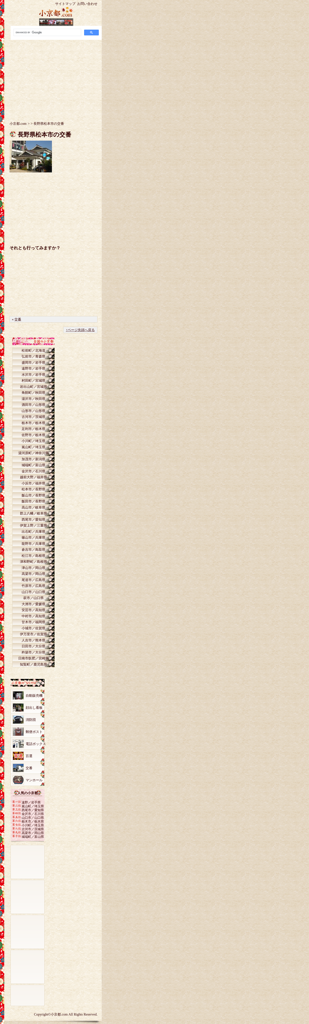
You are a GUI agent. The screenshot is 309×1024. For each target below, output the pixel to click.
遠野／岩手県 (31, 802)
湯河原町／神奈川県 (33, 453)
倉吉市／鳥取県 (33, 550)
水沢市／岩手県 (33, 375)
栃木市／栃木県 (33, 423)
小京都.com (18, 124)
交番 (17, 319)
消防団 (31, 720)
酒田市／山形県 (33, 405)
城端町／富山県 (33, 465)
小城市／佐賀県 (33, 628)
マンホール (34, 780)
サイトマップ (65, 4)
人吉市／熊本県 (33, 640)
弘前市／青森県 (33, 356)
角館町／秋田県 (33, 393)
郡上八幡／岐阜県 (33, 513)
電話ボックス (36, 744)
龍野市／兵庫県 (33, 544)
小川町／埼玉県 (33, 441)
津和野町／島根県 (33, 562)
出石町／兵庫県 (33, 532)
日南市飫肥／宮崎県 (33, 658)
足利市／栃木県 (33, 429)
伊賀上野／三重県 (33, 525)
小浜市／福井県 (33, 483)
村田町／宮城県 (33, 381)
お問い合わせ (87, 4)
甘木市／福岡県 (33, 622)
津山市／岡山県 (33, 568)
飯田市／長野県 (33, 501)
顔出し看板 (34, 708)
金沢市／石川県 (33, 471)
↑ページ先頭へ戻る (80, 330)
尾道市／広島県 (33, 580)
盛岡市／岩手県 (33, 363)
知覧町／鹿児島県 (33, 664)
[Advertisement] (56, 77)
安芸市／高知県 (33, 610)
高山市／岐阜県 (33, 507)
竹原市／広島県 (33, 586)
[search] (47, 32)
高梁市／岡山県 (33, 574)
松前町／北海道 (33, 350)
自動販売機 (34, 696)
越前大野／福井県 (33, 477)
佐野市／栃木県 (33, 435)
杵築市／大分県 (33, 652)
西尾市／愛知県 (33, 520)
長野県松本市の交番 (44, 134)
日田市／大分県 (33, 646)
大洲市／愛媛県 (33, 604)
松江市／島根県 (33, 556)
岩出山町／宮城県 (33, 387)
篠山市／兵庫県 (33, 538)
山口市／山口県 (33, 592)
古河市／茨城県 (33, 417)
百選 (29, 756)
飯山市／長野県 (33, 495)
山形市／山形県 (33, 411)
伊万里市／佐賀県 (33, 634)
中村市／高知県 (33, 616)
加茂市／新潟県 (33, 459)
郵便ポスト (34, 732)
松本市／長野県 (33, 489)
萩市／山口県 (33, 598)
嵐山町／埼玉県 (33, 447)
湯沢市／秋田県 (33, 399)
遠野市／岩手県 (33, 368)
